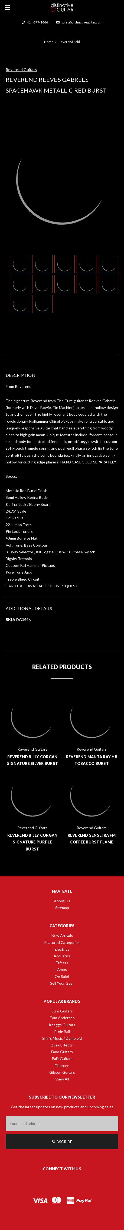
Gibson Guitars (62, 1072)
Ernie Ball (62, 1031)
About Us (62, 901)
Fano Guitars (62, 1051)
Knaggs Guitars (62, 1024)
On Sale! (62, 976)
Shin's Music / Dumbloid (62, 1038)
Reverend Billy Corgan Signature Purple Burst (32, 842)
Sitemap (62, 907)
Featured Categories (62, 942)
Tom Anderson (62, 1017)
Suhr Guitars (62, 1011)
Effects (62, 962)
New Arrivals (62, 935)
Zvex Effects (62, 1045)
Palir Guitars (62, 1058)
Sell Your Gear (62, 983)
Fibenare (62, 1065)
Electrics (62, 949)
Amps (62, 969)
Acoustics (62, 956)
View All (62, 1079)
